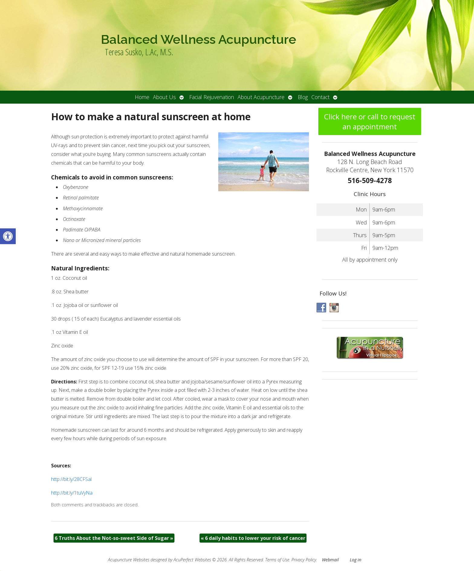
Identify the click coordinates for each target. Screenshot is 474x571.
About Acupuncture (261, 97)
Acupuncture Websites (128, 560)
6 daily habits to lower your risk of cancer (253, 538)
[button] (8, 236)
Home (142, 97)
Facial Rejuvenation (211, 97)
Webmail (330, 560)
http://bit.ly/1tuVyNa (72, 492)
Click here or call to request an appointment (369, 121)
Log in (355, 560)
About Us (164, 97)
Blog (303, 97)
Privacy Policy (303, 560)
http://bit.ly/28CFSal (71, 479)
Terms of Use (277, 560)
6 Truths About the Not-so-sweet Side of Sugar (114, 538)
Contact (320, 97)
